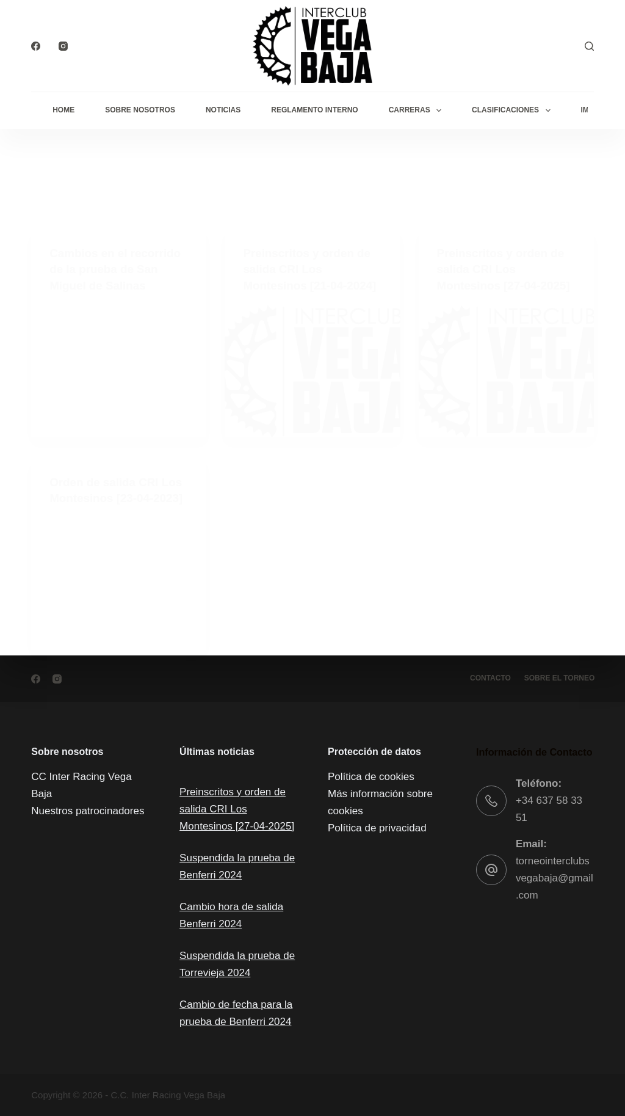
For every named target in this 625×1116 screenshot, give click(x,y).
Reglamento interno (314, 110)
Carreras (417, 110)
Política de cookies (371, 776)
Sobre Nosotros (140, 110)
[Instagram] (63, 46)
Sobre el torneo (558, 678)
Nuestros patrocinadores (87, 811)
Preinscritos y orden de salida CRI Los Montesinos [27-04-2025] (236, 809)
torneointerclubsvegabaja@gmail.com (554, 878)
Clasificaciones (513, 110)
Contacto (487, 678)
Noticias (223, 110)
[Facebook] (35, 46)
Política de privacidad (377, 828)
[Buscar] (589, 46)
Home (63, 110)
